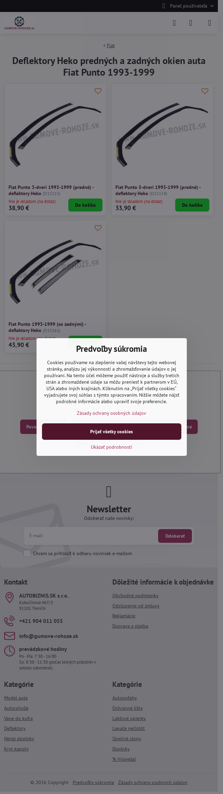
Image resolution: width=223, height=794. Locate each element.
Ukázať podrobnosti (111, 447)
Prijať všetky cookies (111, 431)
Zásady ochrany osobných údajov (111, 413)
